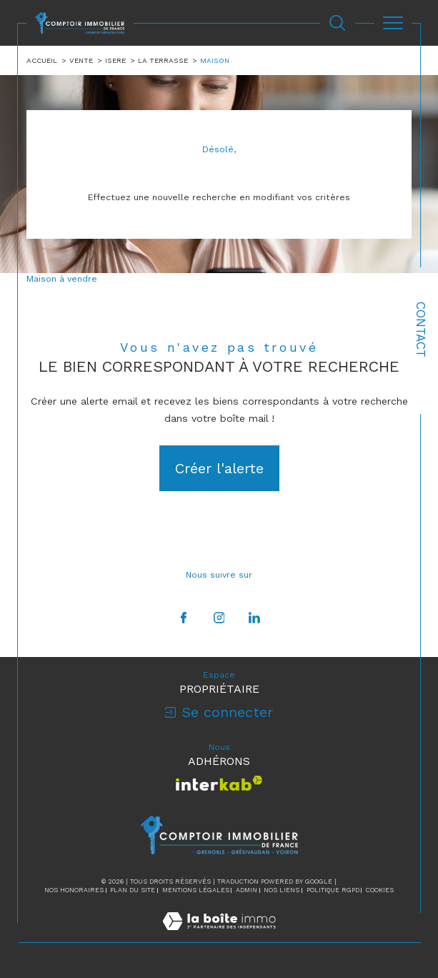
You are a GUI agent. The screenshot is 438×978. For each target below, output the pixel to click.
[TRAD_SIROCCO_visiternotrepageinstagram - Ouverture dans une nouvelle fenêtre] (219, 618)
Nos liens (281, 890)
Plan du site (132, 890)
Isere (115, 60)
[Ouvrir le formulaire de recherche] (337, 22)
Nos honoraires (74, 890)
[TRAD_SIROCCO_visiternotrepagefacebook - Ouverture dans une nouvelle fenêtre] (183, 618)
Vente (81, 60)
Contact (421, 329)
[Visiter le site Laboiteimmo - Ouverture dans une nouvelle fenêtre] (219, 936)
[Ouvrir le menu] (393, 23)
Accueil (41, 60)
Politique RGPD (333, 890)
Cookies (380, 890)
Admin (246, 890)
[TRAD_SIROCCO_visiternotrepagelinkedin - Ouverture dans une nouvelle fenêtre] (254, 618)
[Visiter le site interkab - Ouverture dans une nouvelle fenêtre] (219, 783)
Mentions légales (195, 890)
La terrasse (163, 60)
